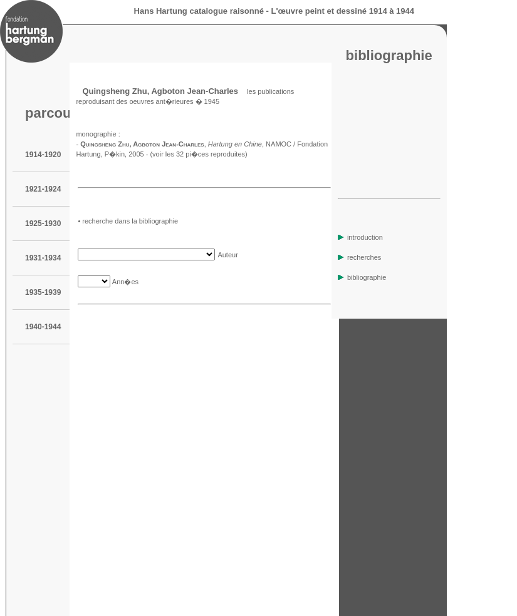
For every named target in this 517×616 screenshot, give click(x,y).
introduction (360, 237)
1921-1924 (43, 189)
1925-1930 (43, 223)
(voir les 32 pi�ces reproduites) (198, 154)
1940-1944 (43, 326)
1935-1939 (43, 292)
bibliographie (362, 277)
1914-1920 (43, 154)
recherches (359, 257)
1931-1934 (43, 258)
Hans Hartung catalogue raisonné (199, 11)
